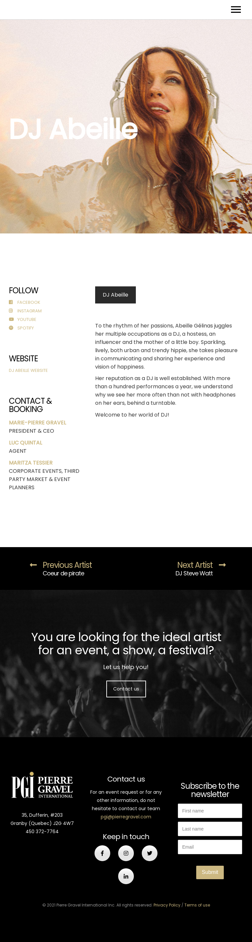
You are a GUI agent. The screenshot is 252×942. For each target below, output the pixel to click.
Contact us (126, 689)
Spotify (21, 328)
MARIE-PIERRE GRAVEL (37, 422)
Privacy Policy (167, 905)
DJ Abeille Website (28, 370)
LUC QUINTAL (25, 443)
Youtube (22, 319)
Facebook (24, 302)
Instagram (25, 311)
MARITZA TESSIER (30, 463)
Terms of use (197, 905)
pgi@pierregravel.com (126, 816)
